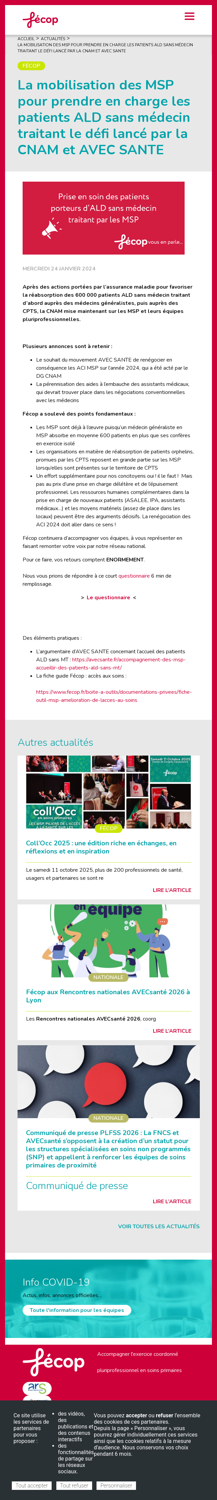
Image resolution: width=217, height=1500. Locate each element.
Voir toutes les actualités (159, 1226)
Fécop (31, 66)
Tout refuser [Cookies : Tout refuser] (74, 1485)
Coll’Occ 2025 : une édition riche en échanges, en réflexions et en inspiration (101, 847)
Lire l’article (172, 890)
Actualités (53, 39)
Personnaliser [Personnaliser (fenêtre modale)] (116, 1485)
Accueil (26, 39)
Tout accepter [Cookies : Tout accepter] (32, 1485)
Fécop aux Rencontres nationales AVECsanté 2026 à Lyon (108, 996)
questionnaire (134, 576)
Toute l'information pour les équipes (77, 1310)
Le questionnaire (108, 597)
